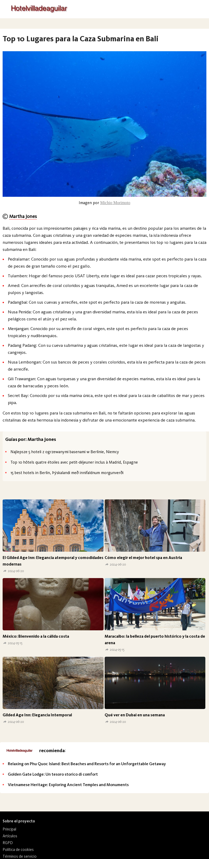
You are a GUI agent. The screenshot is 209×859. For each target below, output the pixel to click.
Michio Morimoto (115, 202)
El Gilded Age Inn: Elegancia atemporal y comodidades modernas (53, 561)
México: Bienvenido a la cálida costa (36, 636)
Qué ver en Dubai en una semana (135, 714)
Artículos (10, 836)
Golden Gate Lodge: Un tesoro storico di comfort (53, 774)
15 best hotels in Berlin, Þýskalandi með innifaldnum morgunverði (66, 472)
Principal (9, 829)
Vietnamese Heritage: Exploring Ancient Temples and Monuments (68, 784)
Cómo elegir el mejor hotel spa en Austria (143, 557)
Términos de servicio (20, 856)
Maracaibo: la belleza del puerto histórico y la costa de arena (155, 639)
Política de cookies (18, 849)
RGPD (8, 842)
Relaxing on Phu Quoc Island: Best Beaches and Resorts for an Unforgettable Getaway (87, 763)
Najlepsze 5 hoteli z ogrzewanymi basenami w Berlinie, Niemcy (64, 451)
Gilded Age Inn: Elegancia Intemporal (37, 714)
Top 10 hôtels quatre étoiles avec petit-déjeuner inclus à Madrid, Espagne (74, 462)
